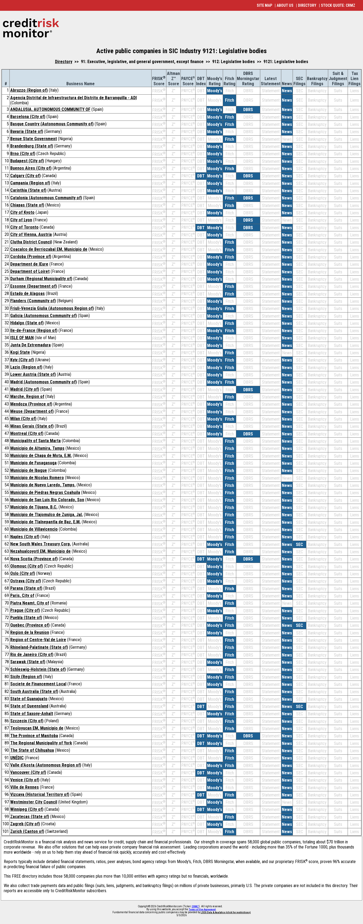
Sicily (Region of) (26, 676)
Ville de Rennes (24, 787)
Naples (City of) (24, 536)
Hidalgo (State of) (27, 322)
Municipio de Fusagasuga (33, 462)
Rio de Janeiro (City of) (31, 654)
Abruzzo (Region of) (29, 90)
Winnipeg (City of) (26, 809)
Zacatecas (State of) (29, 816)
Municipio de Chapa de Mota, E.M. (41, 455)
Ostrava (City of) (25, 580)
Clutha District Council (31, 242)
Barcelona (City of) (27, 116)
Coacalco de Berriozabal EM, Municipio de (48, 249)
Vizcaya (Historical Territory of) (39, 794)
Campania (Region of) (30, 183)
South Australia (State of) (34, 691)
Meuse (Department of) (32, 411)
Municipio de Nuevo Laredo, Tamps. (43, 484)
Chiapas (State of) (27, 205)
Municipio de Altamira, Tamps (37, 448)
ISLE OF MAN (22, 337)
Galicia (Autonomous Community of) (43, 315)
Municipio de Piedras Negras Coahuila (45, 492)
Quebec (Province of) (30, 625)
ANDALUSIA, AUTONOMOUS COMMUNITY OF (50, 109)
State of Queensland (29, 706)
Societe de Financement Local (38, 683)
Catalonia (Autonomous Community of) (46, 197)
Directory (63, 61)
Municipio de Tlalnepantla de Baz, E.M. (45, 521)
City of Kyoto (22, 212)
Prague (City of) (25, 610)
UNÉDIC (17, 757)
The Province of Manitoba (34, 735)
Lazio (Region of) (26, 367)
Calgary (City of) (25, 175)
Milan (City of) (23, 418)
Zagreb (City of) (25, 823)
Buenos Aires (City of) (31, 168)
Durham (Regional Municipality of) (41, 278)
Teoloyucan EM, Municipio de (36, 728)
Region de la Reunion (29, 632)
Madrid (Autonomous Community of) (43, 381)
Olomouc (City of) (26, 566)
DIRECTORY (307, 5)
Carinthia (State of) (28, 190)
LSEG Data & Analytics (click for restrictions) (226, 912)
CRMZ (195, 906)
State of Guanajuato (28, 698)
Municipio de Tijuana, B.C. (33, 507)
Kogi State (20, 352)
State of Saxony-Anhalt (31, 713)
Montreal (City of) (26, 433)
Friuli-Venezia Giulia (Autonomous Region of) (52, 308)
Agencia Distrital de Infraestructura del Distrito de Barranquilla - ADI (73, 97)
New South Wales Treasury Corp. (40, 544)
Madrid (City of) (24, 389)
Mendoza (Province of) (31, 404)
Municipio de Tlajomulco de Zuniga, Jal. (46, 514)
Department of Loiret (30, 271)
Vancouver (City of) (28, 772)
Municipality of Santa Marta (35, 440)
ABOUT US (285, 5)
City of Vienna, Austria (31, 234)
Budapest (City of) (27, 160)
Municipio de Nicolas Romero (37, 477)
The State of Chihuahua (32, 750)
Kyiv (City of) (22, 359)
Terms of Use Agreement (202, 909)
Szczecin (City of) (26, 720)
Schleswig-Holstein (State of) (38, 669)
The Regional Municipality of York (41, 743)
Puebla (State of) (26, 617)
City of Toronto (24, 227)
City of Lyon (21, 219)
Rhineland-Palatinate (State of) (39, 647)
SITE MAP (264, 5)
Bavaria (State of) (26, 131)
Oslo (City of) (22, 573)
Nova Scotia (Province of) (34, 558)
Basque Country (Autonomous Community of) (52, 123)
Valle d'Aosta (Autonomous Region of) (45, 765)
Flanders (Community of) (33, 300)
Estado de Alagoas (27, 293)
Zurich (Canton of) (27, 831)
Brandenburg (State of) (31, 146)
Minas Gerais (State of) (32, 426)
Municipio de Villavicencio (34, 529)
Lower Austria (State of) (33, 374)
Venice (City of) (24, 779)
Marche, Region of (27, 396)
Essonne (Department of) (33, 286)
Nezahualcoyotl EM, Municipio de (40, 551)
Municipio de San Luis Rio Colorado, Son (47, 499)
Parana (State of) (26, 588)
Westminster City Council (33, 802)
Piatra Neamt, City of (29, 603)
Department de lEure (29, 264)
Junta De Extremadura (30, 345)
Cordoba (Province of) (30, 256)
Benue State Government (33, 138)
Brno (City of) (22, 153)
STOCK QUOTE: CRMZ (338, 5)
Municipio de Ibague (28, 470)
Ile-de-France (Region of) (33, 330)
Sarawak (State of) (27, 661)
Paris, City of (22, 595)
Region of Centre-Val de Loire (38, 639)
